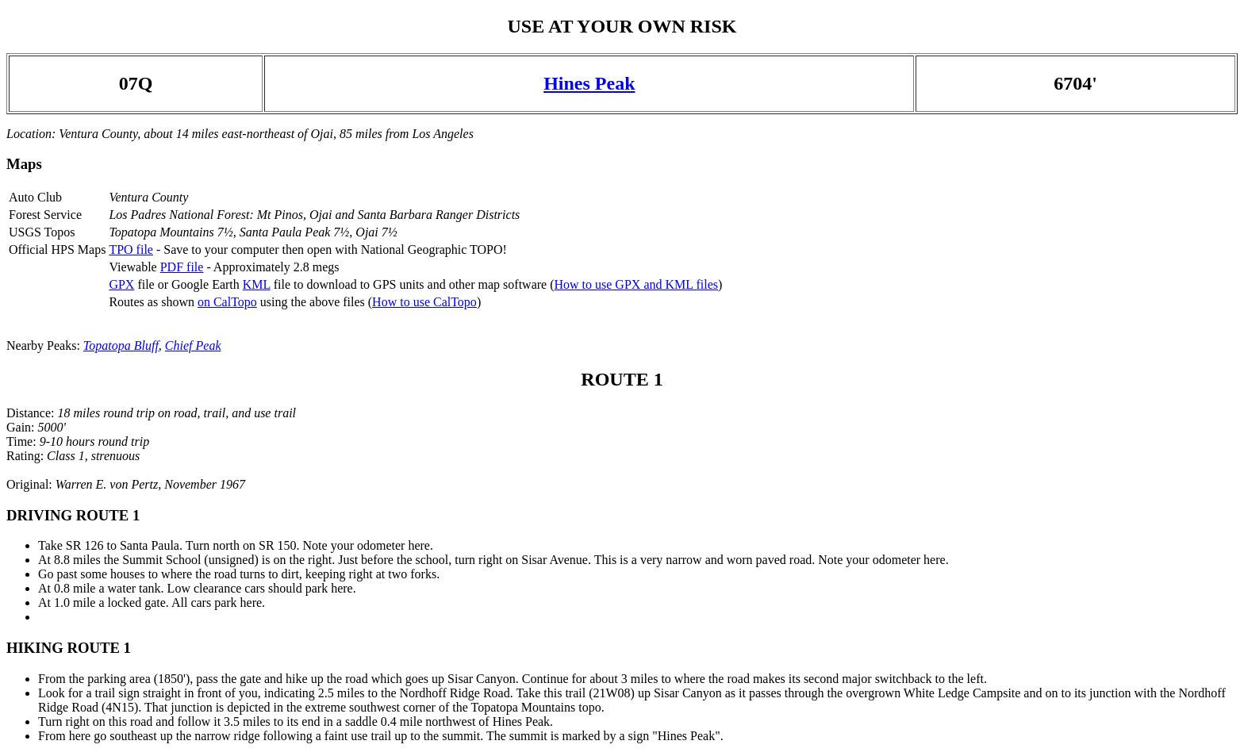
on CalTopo (227, 302)
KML (257, 284)
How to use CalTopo (424, 302)
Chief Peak (193, 345)
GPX (121, 284)
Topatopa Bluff (121, 345)
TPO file (131, 249)
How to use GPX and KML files (636, 284)
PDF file (182, 267)
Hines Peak (589, 83)
